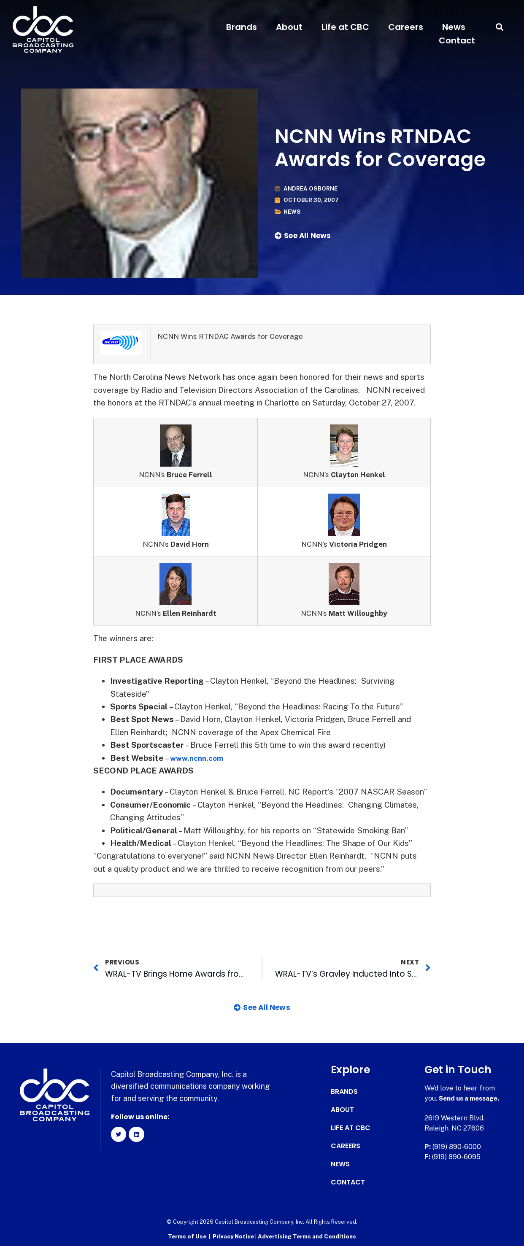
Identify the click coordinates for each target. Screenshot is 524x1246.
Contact (457, 40)
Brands (241, 27)
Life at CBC (345, 27)
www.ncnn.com (199, 758)
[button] (500, 27)
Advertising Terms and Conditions (307, 1236)
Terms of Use (187, 1236)
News (453, 27)
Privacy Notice (234, 1236)
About (289, 27)
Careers (405, 27)
